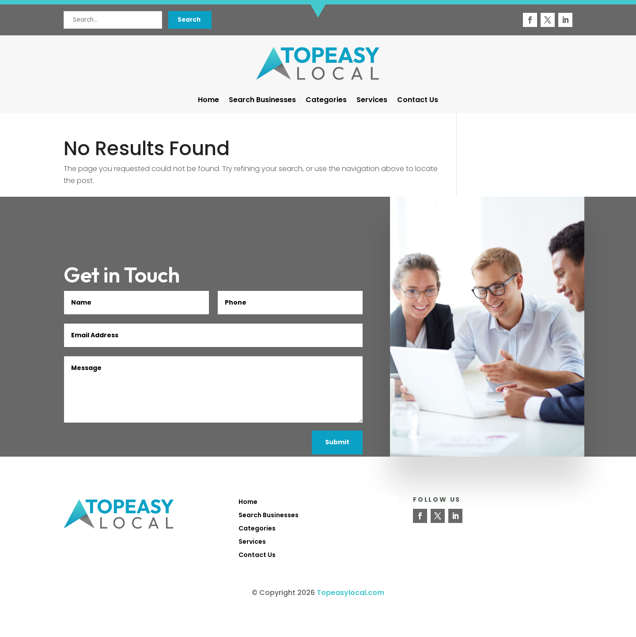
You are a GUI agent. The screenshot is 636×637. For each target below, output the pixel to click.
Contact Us (417, 101)
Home (208, 101)
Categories (326, 101)
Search (189, 19)
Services (371, 101)
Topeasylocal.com (350, 592)
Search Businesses (262, 101)
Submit (337, 442)
